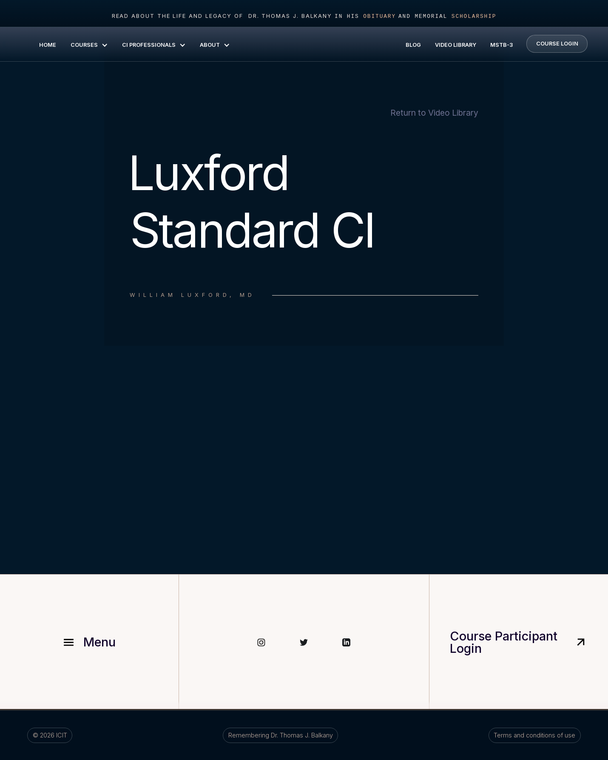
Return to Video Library (434, 113)
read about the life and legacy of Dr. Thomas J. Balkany (222, 16)
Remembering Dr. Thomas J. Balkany (280, 735)
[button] (88, 44)
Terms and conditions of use (534, 735)
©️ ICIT (50, 735)
